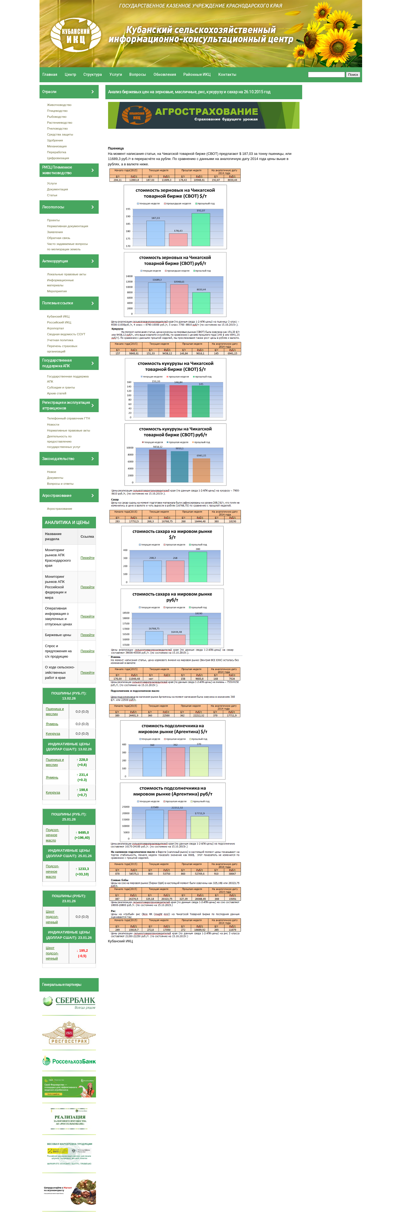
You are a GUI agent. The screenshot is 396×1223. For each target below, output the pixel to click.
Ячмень (52, 724)
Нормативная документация (67, 226)
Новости (53, 424)
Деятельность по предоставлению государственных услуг (63, 441)
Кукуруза (53, 734)
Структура (92, 74)
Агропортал (55, 328)
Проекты (53, 220)
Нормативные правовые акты (68, 430)
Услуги (115, 74)
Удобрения (55, 140)
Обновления (165, 74)
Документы (55, 477)
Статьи (52, 195)
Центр (70, 74)
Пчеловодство (57, 128)
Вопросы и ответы (60, 483)
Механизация (57, 146)
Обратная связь (58, 238)
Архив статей (56, 393)
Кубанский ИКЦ (58, 316)
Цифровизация (58, 158)
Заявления (55, 232)
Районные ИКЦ (197, 74)
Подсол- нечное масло (52, 835)
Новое (51, 471)
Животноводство (59, 104)
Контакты (227, 74)
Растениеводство (59, 122)
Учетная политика (60, 340)
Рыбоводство (56, 116)
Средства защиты (60, 134)
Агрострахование (59, 508)
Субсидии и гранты (61, 387)
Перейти (88, 558)
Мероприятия (57, 291)
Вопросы (137, 74)
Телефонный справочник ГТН (68, 418)
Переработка (56, 152)
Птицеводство (57, 110)
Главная (49, 74)
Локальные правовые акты (66, 274)
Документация (57, 189)
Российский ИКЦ (59, 322)
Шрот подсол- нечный (52, 917)
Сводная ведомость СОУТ (66, 334)
